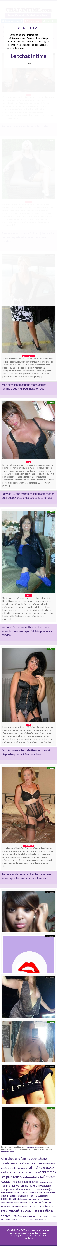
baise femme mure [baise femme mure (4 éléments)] (17, 1168)
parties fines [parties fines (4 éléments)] (45, 1196)
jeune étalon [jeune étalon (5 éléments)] (43, 1189)
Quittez (28, 63)
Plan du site (28, 1238)
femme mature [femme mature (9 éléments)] (28, 1185)
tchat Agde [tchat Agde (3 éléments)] (35, 1216)
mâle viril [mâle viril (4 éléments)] (25, 1192)
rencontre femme (33, 1147)
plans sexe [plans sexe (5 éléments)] (33, 1198)
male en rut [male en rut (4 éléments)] (16, 1192)
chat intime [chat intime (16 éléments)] (34, 1167)
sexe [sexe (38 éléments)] (15, 1215)
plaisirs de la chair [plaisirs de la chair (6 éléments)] (10, 1198)
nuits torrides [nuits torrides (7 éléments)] (32, 1195)
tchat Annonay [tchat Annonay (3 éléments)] (40, 1219)
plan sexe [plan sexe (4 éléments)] (23, 1199)
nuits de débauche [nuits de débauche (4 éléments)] (17, 1196)
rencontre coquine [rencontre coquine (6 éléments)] (18, 1202)
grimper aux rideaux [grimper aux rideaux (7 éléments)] (12, 1189)
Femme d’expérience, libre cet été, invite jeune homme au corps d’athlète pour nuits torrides (27, 631)
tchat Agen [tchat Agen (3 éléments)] (44, 1216)
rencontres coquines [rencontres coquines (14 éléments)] (23, 1210)
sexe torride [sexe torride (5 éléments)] (25, 1216)
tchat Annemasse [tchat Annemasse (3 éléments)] (28, 1219)
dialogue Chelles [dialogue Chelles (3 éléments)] (33, 1172)
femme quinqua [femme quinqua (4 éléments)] (44, 1186)
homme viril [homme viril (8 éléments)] (30, 1189)
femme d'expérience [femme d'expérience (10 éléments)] (25, 1181)
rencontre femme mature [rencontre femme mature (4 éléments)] (21, 1206)
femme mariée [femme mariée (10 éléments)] (10, 1185)
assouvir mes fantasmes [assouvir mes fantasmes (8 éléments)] (28, 1163)
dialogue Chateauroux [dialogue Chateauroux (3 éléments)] (18, 1172)
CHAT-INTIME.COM (17, 1230)
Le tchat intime (28, 56)
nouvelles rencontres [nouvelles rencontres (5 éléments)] (39, 1192)
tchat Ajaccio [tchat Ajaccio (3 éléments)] (16, 1219)
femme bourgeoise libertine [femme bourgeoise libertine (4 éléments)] (31, 1177)
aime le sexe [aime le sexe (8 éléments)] (8, 1163)
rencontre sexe (7, 1152)
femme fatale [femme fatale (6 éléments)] (45, 1181)
